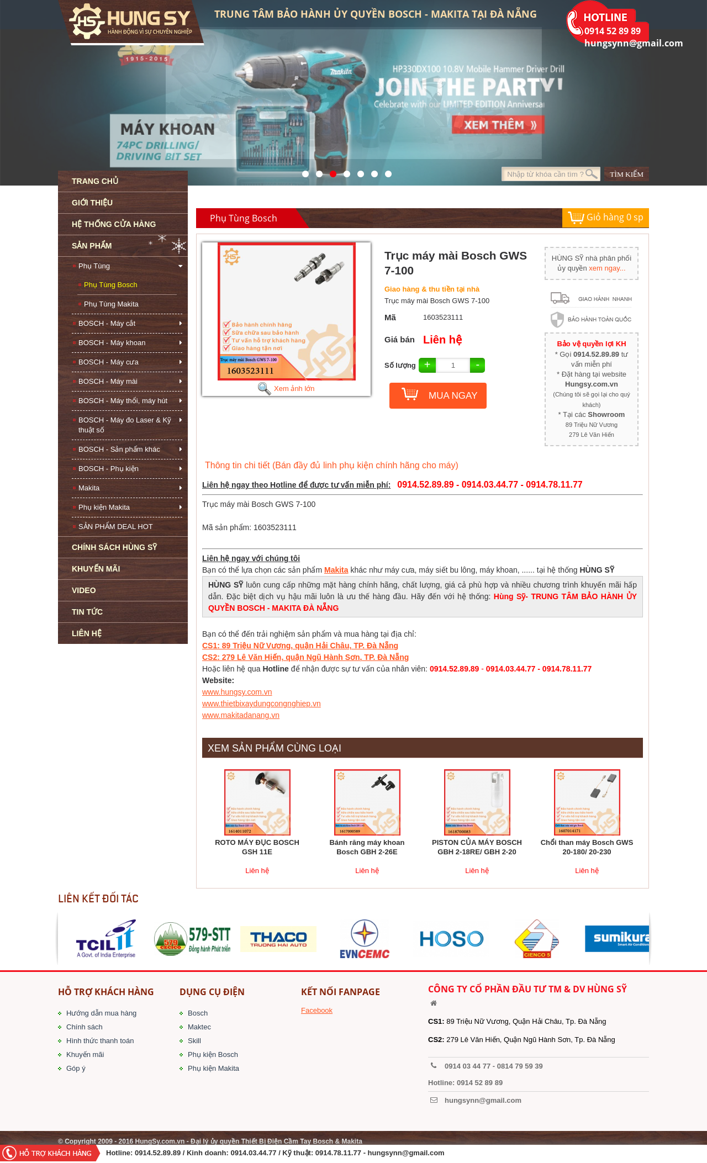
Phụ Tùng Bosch (111, 285)
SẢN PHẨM (92, 245)
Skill (194, 1041)
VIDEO (84, 590)
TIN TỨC (87, 611)
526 (344, 171)
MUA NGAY (453, 395)
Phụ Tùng (94, 266)
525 (330, 171)
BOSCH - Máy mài (108, 381)
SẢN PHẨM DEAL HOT (115, 526)
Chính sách (84, 1027)
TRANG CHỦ (95, 181)
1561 (385, 171)
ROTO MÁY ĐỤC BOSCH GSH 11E (257, 847)
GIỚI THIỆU (92, 202)
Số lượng (400, 365)
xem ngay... (607, 268)
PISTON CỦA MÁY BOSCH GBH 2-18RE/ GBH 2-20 (477, 847)
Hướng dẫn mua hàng (101, 1013)
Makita (88, 488)
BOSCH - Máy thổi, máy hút (122, 401)
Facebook (317, 1010)
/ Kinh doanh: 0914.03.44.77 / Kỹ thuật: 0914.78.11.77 (272, 1153)
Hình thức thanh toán (100, 1041)
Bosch (198, 1013)
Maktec (199, 1027)
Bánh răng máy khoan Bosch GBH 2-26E (367, 847)
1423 (371, 171)
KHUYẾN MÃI (96, 568)
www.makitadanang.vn (240, 715)
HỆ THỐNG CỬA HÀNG (114, 224)
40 (358, 171)
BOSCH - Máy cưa (108, 362)
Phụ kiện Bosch (213, 1054)
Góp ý (76, 1068)
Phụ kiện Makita (104, 507)
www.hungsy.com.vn (237, 692)
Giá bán (399, 339)
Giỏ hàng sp (605, 218)
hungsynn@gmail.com (406, 1153)
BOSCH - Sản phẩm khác (119, 449)
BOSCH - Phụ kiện (108, 468)
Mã (390, 317)
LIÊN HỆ (87, 633)
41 (316, 171)
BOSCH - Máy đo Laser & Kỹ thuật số (124, 425)
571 (302, 171)
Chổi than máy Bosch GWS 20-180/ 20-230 (587, 847)
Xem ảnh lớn (286, 388)
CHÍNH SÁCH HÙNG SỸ (114, 547)
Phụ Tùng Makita (111, 304)
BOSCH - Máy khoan (111, 343)
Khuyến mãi (85, 1054)
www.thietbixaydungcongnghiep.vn (261, 703)
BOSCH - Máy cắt (106, 323)
